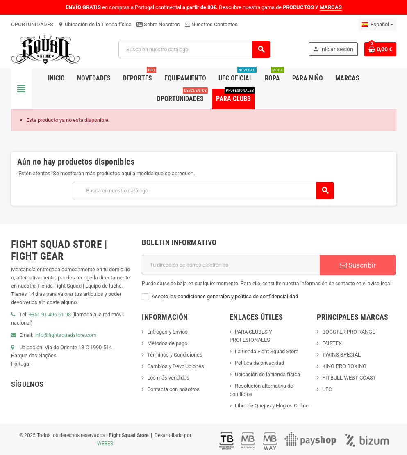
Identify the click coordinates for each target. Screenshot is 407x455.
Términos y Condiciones (174, 355)
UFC (327, 389)
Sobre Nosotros (158, 24)
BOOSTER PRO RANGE (348, 332)
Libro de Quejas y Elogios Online (272, 405)
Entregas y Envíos (167, 332)
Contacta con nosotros (173, 389)
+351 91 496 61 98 (50, 314)
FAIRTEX (332, 343)
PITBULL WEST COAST (349, 378)
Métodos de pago (167, 343)
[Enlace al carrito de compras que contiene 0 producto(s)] (380, 49)
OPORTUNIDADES (32, 24)
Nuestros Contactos (211, 24)
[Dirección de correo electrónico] (231, 265)
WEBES (105, 443)
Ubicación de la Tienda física (95, 24)
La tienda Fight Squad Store (266, 351)
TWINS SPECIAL (341, 355)
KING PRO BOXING (344, 366)
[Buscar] (194, 49)
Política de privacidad (259, 363)
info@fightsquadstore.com (65, 335)
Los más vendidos (168, 378)
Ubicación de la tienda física (267, 374)
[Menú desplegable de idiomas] (377, 24)
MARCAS (331, 7)
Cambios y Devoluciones (175, 366)
